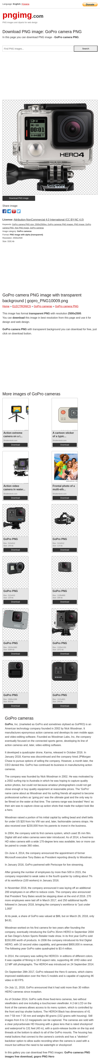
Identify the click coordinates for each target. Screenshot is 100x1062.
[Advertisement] (50, 77)
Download (15, 445)
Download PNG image (19, 198)
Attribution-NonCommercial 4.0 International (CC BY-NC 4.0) (49, 219)
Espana (25, 4)
